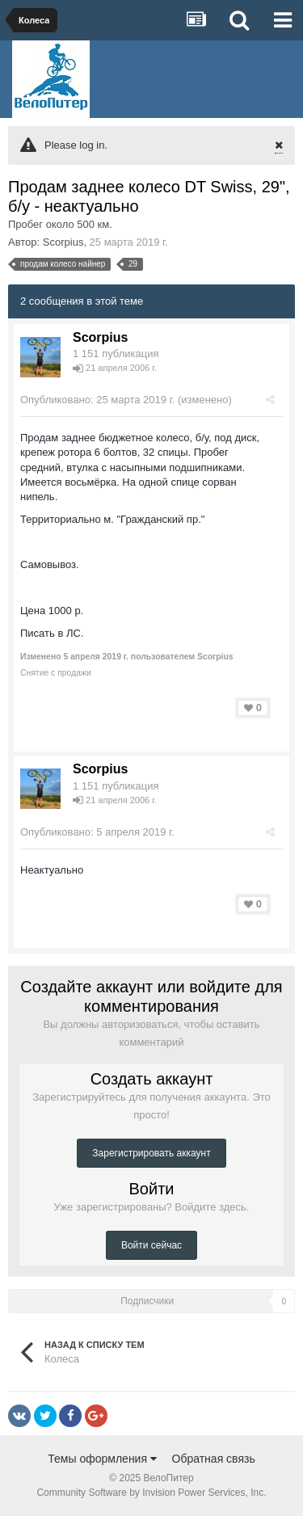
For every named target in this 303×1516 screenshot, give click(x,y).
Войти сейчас (151, 1245)
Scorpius (63, 242)
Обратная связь (213, 1458)
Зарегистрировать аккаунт (151, 1153)
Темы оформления (102, 1458)
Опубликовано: (97, 400)
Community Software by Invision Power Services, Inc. (151, 1492)
